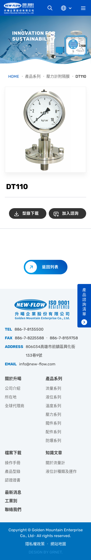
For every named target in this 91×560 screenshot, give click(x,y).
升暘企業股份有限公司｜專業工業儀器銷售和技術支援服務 (21, 8)
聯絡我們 (13, 509)
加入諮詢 (70, 213)
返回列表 (50, 267)
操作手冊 (12, 463)
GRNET (56, 552)
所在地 (11, 397)
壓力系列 (53, 414)
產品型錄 (12, 471)
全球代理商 (14, 406)
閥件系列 (53, 423)
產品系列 (33, 76)
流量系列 (53, 388)
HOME (13, 76)
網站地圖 (58, 544)
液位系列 (53, 397)
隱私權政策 (35, 544)
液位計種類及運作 (61, 471)
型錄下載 (30, 213)
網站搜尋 (50, 8)
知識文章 (54, 452)
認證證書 (12, 480)
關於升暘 (13, 378)
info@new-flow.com (37, 364)
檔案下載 (13, 452)
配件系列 (53, 432)
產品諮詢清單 (84, 302)
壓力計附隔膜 (58, 76)
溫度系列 (53, 406)
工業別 (11, 500)
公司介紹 (12, 388)
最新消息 (13, 492)
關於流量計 (55, 463)
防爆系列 (53, 440)
